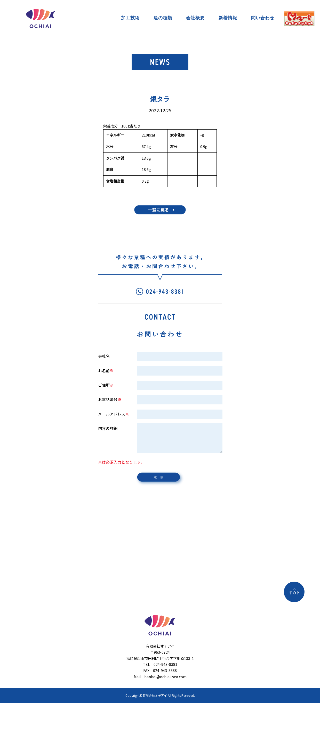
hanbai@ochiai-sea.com (165, 676)
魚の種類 (163, 17)
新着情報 (228, 17)
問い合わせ (262, 17)
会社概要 (195, 17)
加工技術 (130, 17)
